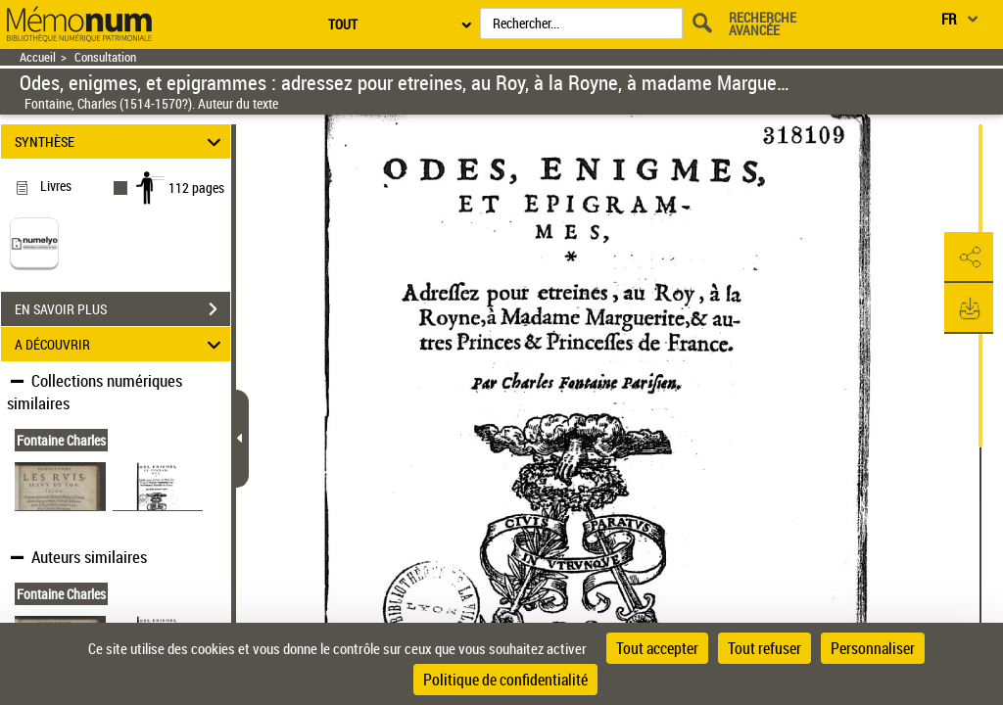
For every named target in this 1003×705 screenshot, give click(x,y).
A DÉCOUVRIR (121, 344)
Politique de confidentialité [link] (505, 679)
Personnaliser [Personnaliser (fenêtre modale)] (873, 648)
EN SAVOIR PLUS (122, 309)
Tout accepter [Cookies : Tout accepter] (657, 648)
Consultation (105, 57)
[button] (968, 257)
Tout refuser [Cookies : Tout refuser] (764, 648)
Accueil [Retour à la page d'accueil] (38, 57)
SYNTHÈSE (121, 141)
